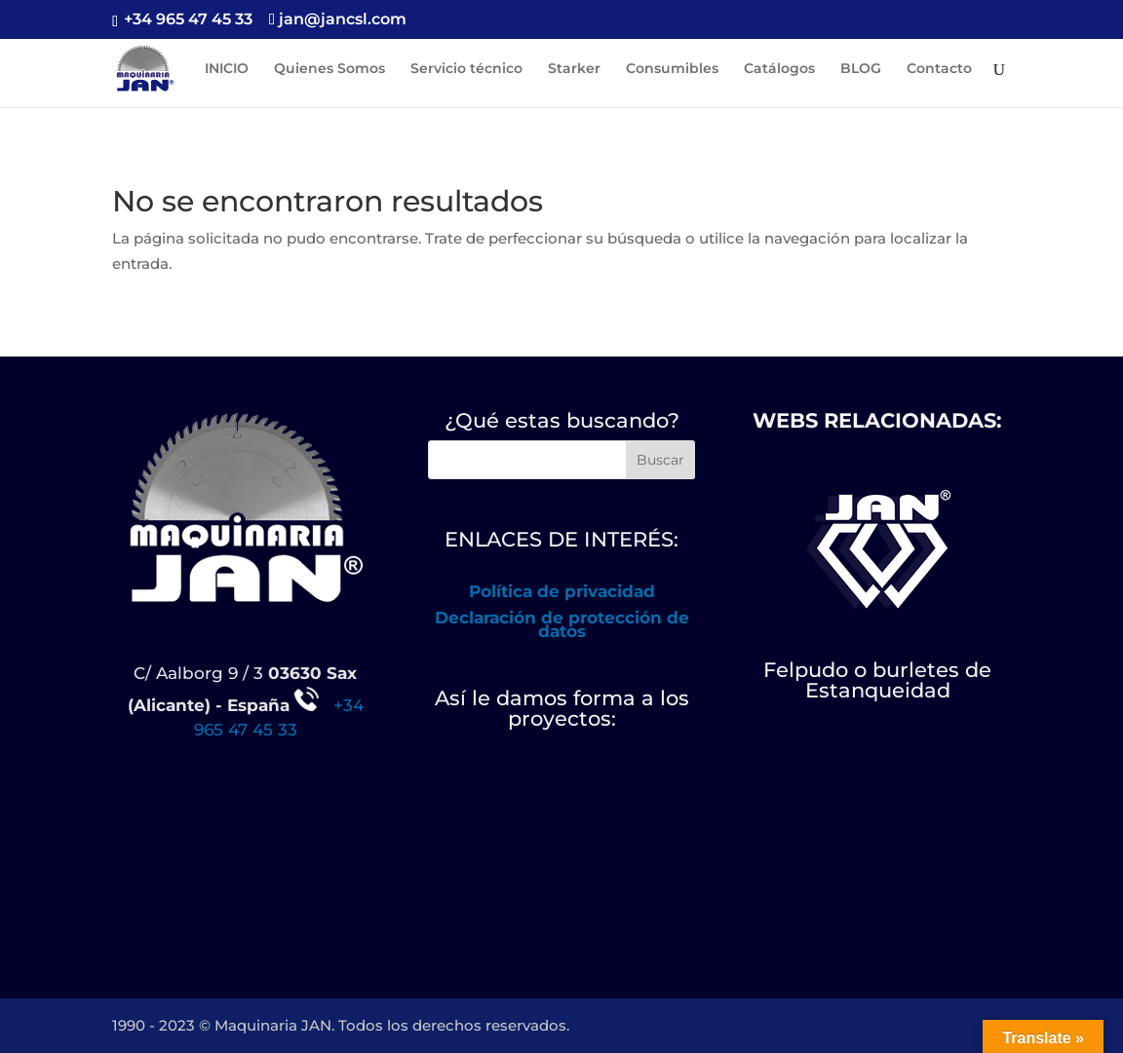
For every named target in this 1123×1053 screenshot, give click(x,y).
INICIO (227, 69)
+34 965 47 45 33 (186, 19)
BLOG (860, 69)
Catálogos (779, 69)
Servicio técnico (466, 69)
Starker (574, 69)
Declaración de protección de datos (562, 624)
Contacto (939, 69)
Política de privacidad (562, 591)
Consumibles (672, 69)
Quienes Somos (329, 69)
